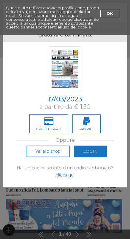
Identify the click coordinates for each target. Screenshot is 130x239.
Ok (110, 13)
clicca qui (83, 19)
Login (90, 151)
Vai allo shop (48, 151)
